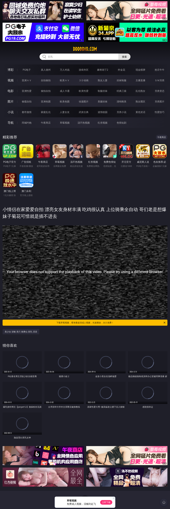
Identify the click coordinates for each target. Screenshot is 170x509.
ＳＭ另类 (159, 80)
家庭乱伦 (46, 112)
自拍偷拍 (46, 80)
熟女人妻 (102, 80)
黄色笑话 (140, 112)
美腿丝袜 (102, 101)
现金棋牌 (140, 69)
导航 (11, 123)
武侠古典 (83, 112)
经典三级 (121, 91)
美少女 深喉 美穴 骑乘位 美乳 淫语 (21, 331)
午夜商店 (46, 122)
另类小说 (121, 112)
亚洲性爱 (27, 91)
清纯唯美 (121, 101)
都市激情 (27, 112)
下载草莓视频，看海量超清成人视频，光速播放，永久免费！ (111, 322)
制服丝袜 (102, 91)
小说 (11, 112)
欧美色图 (65, 101)
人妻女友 (65, 112)
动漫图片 (83, 101)
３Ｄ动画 (83, 80)
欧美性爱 (83, 91)
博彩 (11, 70)
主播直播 (140, 80)
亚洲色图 (46, 101)
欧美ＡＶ (65, 80)
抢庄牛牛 (159, 69)
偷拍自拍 (46, 91)
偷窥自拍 (27, 101)
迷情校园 (102, 112)
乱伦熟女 (140, 91)
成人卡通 (65, 91)
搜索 (124, 56)
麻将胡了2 (102, 69)
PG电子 (27, 69)
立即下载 (106, 502)
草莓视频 (65, 122)
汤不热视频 (84, 122)
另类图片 (159, 101)
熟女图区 (140, 101)
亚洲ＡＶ (27, 80)
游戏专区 (83, 69)
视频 (11, 80)
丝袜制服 (121, 80)
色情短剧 (121, 122)
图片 (11, 101)
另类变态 (159, 91)
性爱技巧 (159, 112)
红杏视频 (102, 122)
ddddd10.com (85, 49)
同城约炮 (27, 122)
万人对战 (65, 69)
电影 (11, 91)
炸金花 (121, 69)
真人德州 (46, 69)
